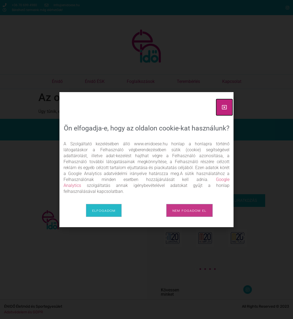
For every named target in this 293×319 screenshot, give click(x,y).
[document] (146, 159)
